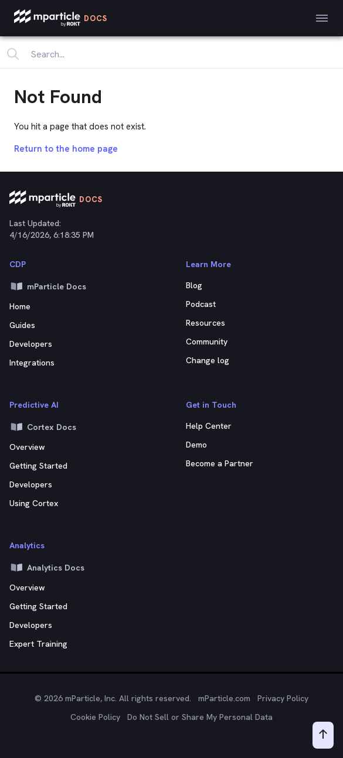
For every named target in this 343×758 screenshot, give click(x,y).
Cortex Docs (42, 427)
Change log (207, 360)
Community (206, 341)
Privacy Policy (282, 698)
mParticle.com (224, 698)
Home (19, 306)
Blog (194, 285)
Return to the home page (66, 149)
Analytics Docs (46, 568)
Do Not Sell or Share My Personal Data (200, 717)
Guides (22, 325)
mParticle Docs (47, 286)
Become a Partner (219, 463)
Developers (30, 344)
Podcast (201, 304)
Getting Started (38, 606)
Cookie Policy (95, 717)
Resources (205, 322)
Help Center (209, 426)
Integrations (32, 362)
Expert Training (38, 644)
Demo (196, 444)
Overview (27, 587)
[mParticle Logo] (60, 18)
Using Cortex (33, 503)
